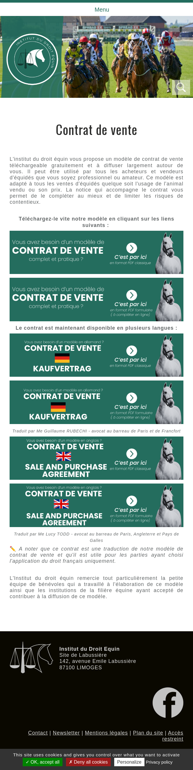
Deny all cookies (88, 762)
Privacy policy (159, 762)
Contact (38, 733)
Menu (101, 9)
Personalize (129, 762)
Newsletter (66, 733)
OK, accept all (43, 762)
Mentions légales (106, 733)
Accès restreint (172, 736)
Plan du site (148, 733)
